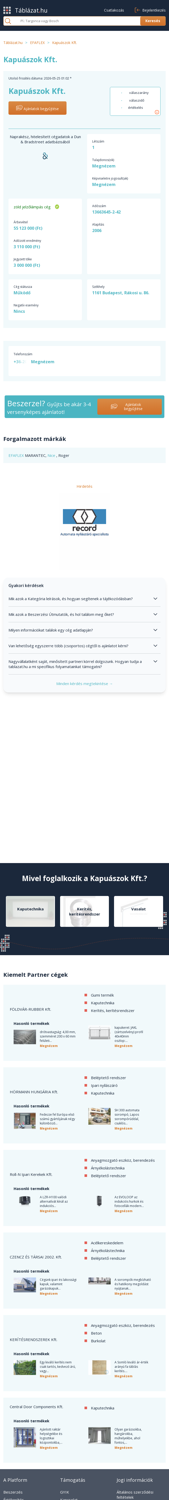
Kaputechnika (102, 1002)
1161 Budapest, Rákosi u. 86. (120, 293)
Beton (96, 1333)
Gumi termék (102, 995)
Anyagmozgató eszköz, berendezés (123, 1160)
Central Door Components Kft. (36, 1406)
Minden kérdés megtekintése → (84, 683)
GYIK (64, 1492)
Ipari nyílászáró (104, 1085)
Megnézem (104, 166)
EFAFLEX (16, 455)
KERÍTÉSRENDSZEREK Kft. (33, 1339)
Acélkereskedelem (107, 1242)
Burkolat (98, 1340)
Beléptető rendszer (108, 1077)
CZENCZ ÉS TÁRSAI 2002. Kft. (36, 1256)
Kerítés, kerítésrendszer (113, 1010)
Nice (52, 455)
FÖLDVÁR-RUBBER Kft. (30, 1009)
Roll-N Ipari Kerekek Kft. (31, 1174)
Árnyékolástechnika (108, 1167)
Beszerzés (13, 1492)
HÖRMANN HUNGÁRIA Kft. (34, 1091)
